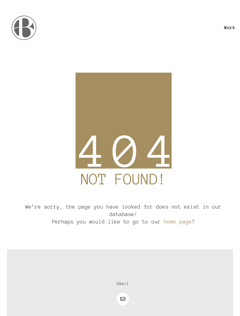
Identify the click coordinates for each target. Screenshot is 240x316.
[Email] (123, 284)
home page (178, 221)
